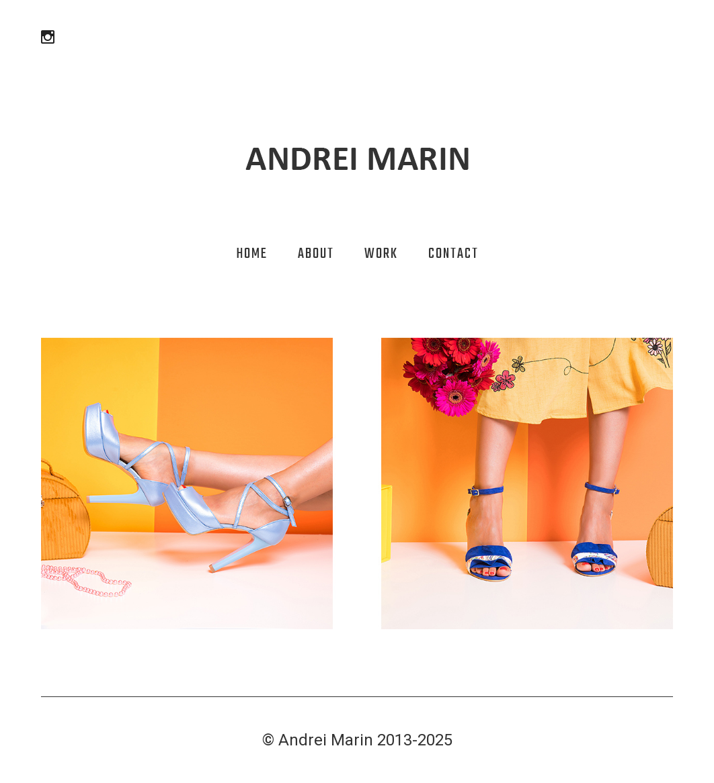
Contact (453, 253)
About (316, 253)
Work (381, 253)
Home (252, 253)
